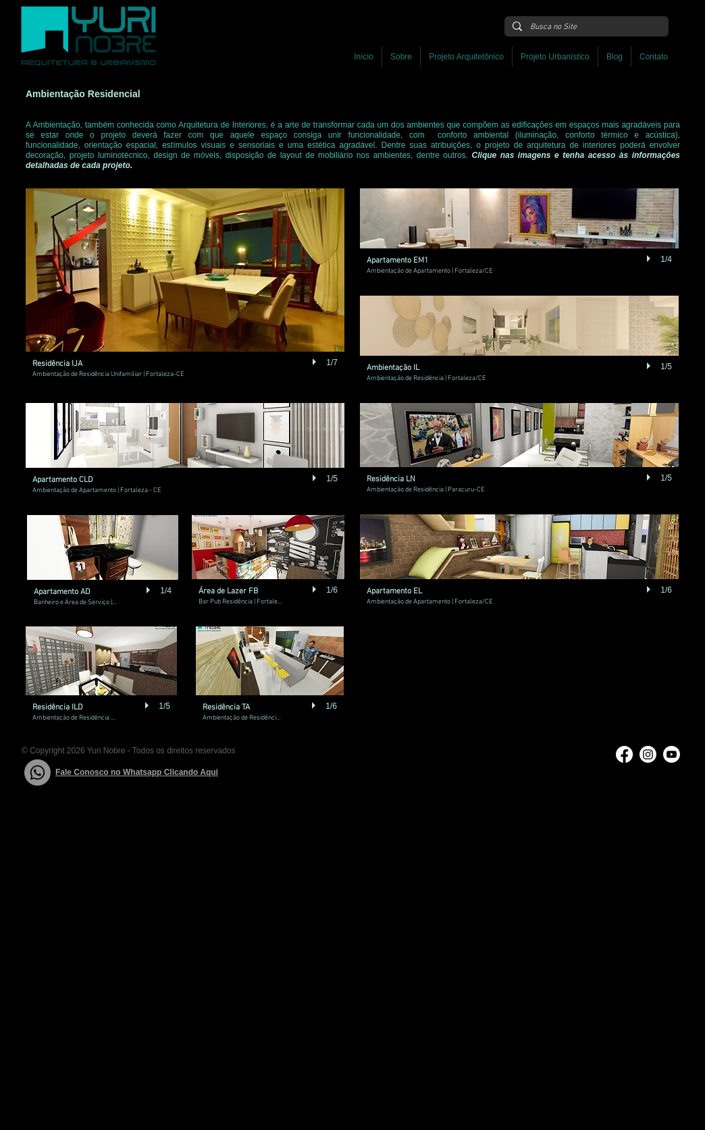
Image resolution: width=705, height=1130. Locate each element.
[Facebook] (624, 754)
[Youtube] (671, 754)
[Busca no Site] (585, 27)
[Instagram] (647, 754)
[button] (466, 57)
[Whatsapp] (37, 772)
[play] (316, 362)
